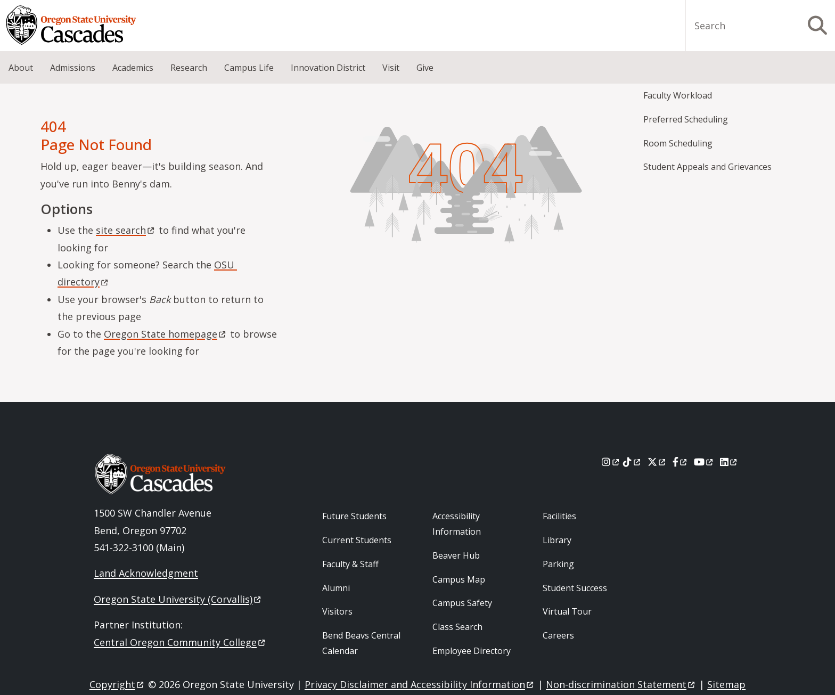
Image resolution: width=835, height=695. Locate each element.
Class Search (457, 627)
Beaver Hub (456, 555)
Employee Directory (471, 651)
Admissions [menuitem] (72, 67)
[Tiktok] (632, 461)
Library (557, 540)
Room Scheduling (678, 143)
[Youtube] (704, 461)
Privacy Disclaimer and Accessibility (420, 684)
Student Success (575, 588)
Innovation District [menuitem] (328, 67)
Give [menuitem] (424, 67)
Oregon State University (178, 599)
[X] (657, 461)
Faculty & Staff (350, 564)
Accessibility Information (456, 523)
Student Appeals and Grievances (707, 167)
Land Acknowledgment (146, 573)
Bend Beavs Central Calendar (361, 643)
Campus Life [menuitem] (249, 67)
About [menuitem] (21, 67)
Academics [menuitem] (132, 67)
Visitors (337, 611)
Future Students (354, 516)
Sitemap (726, 684)
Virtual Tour (567, 611)
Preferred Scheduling (685, 119)
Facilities (559, 516)
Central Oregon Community (180, 642)
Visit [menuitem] (390, 67)
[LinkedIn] (729, 461)
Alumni (336, 588)
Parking (558, 564)
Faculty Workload (677, 95)
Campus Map (458, 579)
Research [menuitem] (188, 67)
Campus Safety (462, 603)
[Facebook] (681, 461)
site (126, 230)
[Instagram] (611, 461)
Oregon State (165, 334)
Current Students (356, 540)
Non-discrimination (621, 684)
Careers (558, 635)
